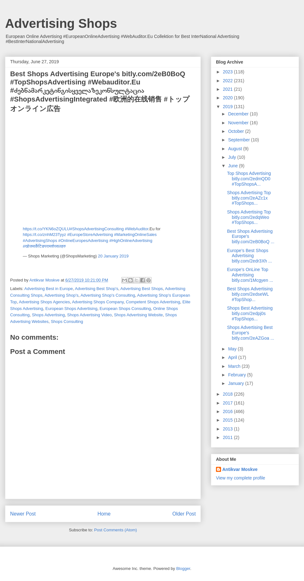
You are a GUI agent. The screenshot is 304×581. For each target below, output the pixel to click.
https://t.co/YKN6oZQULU (46, 228)
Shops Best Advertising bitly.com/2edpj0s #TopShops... (250, 313)
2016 (228, 411)
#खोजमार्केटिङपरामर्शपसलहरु (44, 246)
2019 (228, 106)
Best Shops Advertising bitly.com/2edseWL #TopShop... (250, 294)
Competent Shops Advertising (153, 302)
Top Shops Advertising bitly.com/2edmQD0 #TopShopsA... (249, 179)
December (239, 113)
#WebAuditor (136, 228)
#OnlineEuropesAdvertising (83, 240)
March (235, 366)
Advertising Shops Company (98, 302)
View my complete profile (240, 477)
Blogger (183, 568)
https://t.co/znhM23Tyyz (44, 234)
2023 (228, 71)
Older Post (184, 513)
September (239, 139)
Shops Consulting (67, 321)
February (237, 374)
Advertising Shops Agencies (44, 302)
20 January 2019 (113, 256)
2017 (228, 402)
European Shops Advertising (71, 308)
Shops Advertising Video (89, 314)
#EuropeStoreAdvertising (90, 234)
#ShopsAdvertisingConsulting (97, 228)
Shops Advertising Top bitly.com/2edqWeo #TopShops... (249, 217)
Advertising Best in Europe (48, 288)
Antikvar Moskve (239, 469)
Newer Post (23, 513)
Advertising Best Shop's (96, 288)
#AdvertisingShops (40, 240)
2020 (228, 97)
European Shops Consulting (125, 308)
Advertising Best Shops (141, 288)
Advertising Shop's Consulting (107, 295)
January (236, 383)
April (233, 357)
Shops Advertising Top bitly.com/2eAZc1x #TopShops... (249, 198)
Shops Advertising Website (138, 314)
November (239, 122)
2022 (228, 80)
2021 (228, 89)
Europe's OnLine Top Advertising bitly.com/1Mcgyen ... (250, 275)
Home (104, 513)
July (232, 157)
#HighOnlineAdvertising (130, 240)
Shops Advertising (48, 314)
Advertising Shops (61, 23)
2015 (228, 420)
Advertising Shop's (61, 295)
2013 (228, 428)
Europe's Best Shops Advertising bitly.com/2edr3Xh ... (249, 256)
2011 (228, 437)
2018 (228, 394)
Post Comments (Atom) (115, 530)
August (235, 148)
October (236, 131)
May (233, 348)
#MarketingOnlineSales (135, 234)
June (233, 165)
